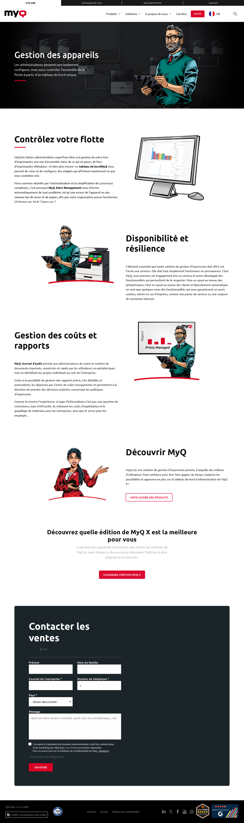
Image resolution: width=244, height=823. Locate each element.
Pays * (33, 695)
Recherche (234, 14)
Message (34, 711)
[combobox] (217, 13)
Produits (111, 14)
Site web (30, 2)
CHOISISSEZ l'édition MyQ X (122, 574)
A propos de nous (156, 14)
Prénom (34, 662)
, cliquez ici (103, 750)
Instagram (191, 811)
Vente (198, 14)
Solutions (131, 14)
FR (214, 13)
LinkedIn (163, 811)
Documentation (152, 2)
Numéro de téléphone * (93, 678)
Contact (213, 2)
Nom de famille (87, 662)
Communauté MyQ (91, 2)
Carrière (181, 14)
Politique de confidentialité (123, 811)
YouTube (184, 811)
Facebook (177, 811)
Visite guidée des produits (149, 497)
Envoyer (41, 767)
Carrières (89, 811)
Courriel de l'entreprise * (45, 678)
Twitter (170, 811)
